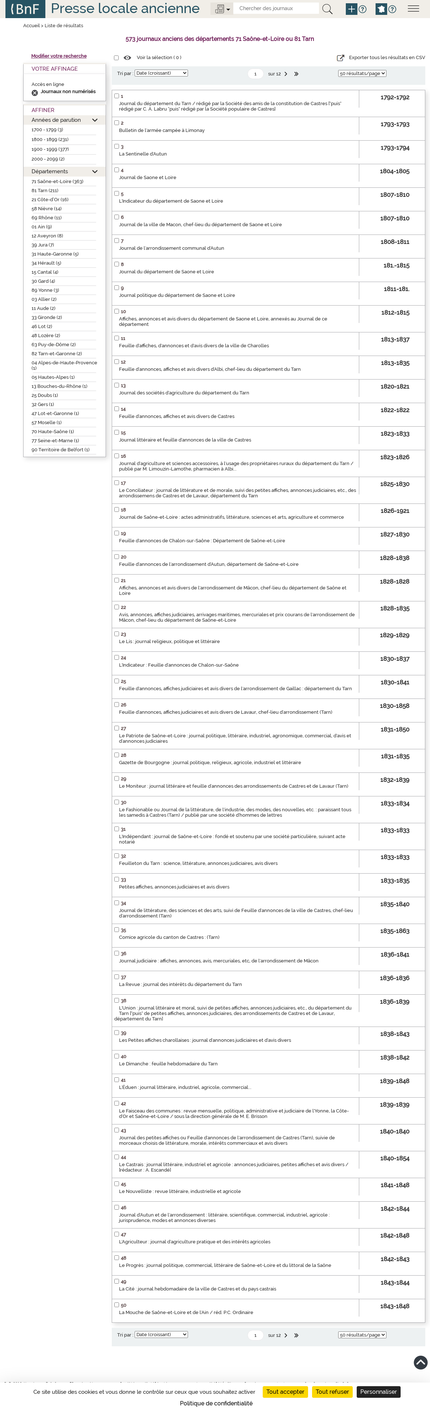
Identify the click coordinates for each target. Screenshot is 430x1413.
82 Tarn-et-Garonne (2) (57, 353)
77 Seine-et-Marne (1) (55, 440)
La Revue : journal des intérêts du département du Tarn (180, 984)
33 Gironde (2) (47, 317)
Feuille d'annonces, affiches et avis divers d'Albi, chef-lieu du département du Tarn (210, 369)
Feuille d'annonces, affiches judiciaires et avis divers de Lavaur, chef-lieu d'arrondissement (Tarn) (225, 712)
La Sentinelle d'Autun (143, 154)
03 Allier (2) (44, 299)
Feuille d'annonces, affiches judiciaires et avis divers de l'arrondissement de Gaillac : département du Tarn (235, 688)
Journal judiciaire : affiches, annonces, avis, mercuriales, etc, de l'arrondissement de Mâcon (219, 961)
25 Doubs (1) (45, 395)
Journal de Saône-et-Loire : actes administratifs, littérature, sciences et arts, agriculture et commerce (231, 517)
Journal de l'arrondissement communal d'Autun (171, 248)
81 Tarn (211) (45, 190)
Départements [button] (50, 171)
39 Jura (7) (43, 245)
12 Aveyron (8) (47, 236)
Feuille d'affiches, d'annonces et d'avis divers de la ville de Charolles (194, 345)
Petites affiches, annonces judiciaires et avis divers (174, 887)
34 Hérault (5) (46, 263)
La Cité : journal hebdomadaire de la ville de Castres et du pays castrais (197, 1289)
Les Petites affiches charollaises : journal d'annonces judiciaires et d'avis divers (205, 1040)
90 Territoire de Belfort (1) (61, 449)
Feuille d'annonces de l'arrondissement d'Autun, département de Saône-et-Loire (209, 564)
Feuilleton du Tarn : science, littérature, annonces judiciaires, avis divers (198, 863)
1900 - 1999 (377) (50, 149)
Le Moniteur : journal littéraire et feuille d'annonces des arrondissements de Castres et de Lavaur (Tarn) (233, 786)
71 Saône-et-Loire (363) (57, 181)
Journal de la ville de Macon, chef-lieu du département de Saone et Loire (200, 224)
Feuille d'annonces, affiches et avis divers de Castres (176, 416)
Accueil (31, 25)
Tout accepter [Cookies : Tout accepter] (285, 1391)
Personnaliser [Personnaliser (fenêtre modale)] (378, 1391)
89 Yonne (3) (45, 290)
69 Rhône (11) (47, 217)
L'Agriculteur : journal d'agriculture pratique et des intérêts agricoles (194, 1241)
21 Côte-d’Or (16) (50, 199)
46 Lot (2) (42, 326)
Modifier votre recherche (59, 56)
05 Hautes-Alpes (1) (53, 377)
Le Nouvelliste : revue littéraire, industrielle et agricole (180, 1191)
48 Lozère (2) (46, 335)
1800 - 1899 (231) (50, 139)
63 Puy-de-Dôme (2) (54, 344)
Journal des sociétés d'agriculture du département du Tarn (184, 392)
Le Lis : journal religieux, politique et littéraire (169, 641)
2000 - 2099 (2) (48, 159)
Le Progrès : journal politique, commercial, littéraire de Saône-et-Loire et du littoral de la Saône (225, 1265)
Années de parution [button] (56, 120)
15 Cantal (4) (45, 272)
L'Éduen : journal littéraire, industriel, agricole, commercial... (185, 1087)
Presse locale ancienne (125, 8)
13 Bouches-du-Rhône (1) (59, 386)
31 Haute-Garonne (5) (55, 254)
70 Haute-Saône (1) (53, 431)
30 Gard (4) (43, 281)
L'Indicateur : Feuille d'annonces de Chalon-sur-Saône (179, 665)
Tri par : (125, 73)
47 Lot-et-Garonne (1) (55, 413)
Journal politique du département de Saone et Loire (177, 295)
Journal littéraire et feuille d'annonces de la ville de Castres (185, 440)
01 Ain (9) (42, 226)
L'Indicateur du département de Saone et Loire (171, 201)
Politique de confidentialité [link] (216, 1403)
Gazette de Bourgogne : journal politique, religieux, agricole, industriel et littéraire (210, 762)
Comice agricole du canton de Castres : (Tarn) (169, 937)
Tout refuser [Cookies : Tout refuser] (332, 1391)
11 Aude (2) (44, 308)
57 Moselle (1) (47, 422)
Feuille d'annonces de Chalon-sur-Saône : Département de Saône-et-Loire (202, 540)
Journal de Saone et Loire (147, 177)
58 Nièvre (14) (47, 208)
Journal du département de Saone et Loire (166, 271)
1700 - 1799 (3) (47, 129)
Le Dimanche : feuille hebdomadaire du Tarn (168, 1063)
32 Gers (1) (43, 404)
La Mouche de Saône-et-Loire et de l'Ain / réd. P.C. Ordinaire (186, 1312)
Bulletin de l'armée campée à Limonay (162, 130)
